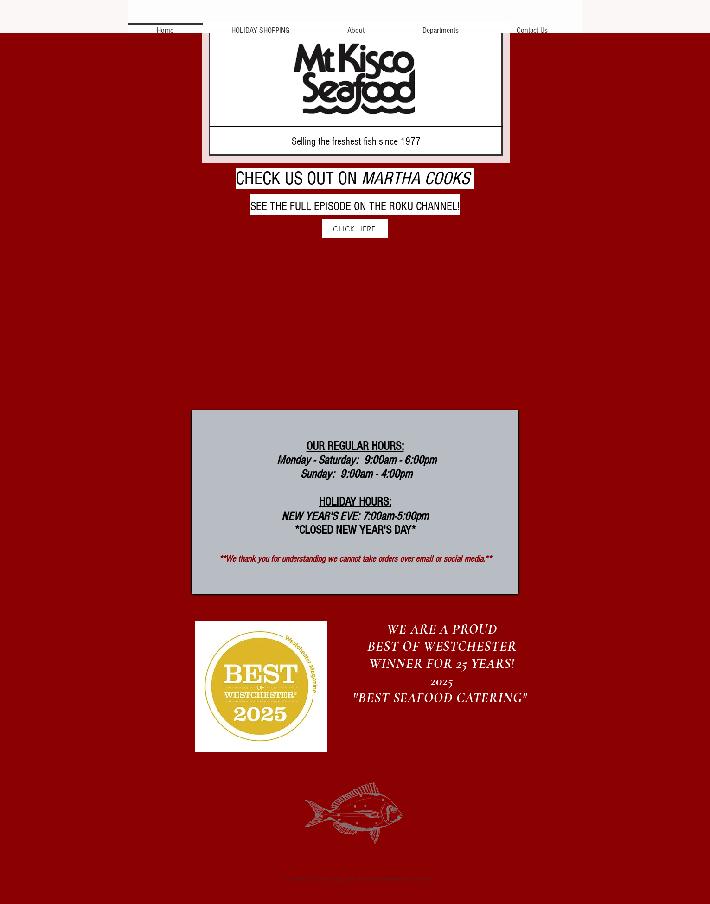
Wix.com (419, 880)
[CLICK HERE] (355, 228)
